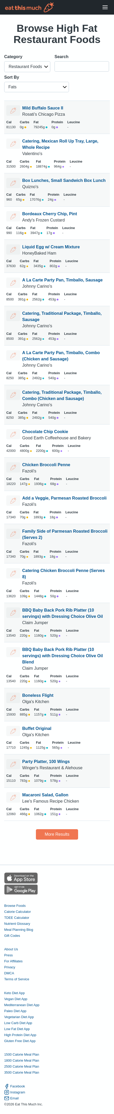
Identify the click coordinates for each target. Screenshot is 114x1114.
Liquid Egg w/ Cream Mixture (51, 247)
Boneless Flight (37, 695)
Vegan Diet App (15, 999)
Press (8, 955)
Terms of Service (16, 979)
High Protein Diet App (20, 1035)
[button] (27, 66)
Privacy (9, 967)
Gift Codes (12, 936)
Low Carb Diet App (18, 1023)
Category (13, 56)
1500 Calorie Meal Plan (21, 1054)
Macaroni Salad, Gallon (45, 795)
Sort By (11, 77)
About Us (11, 949)
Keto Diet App (14, 993)
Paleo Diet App (15, 1011)
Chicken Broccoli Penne (46, 465)
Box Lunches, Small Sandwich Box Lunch (64, 180)
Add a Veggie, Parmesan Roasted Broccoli (64, 498)
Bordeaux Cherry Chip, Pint (49, 214)
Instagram (14, 1092)
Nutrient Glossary (17, 924)
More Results (57, 834)
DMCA (9, 973)
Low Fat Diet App (17, 1029)
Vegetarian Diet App (19, 1017)
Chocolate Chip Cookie (45, 431)
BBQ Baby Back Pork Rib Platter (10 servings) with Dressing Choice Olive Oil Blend (62, 655)
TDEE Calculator (16, 918)
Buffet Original (36, 728)
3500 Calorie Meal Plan (21, 1072)
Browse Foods (15, 906)
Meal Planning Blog (18, 930)
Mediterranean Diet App (21, 1005)
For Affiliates (13, 961)
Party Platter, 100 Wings (46, 761)
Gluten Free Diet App (20, 1041)
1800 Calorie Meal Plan (21, 1060)
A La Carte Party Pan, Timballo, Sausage (62, 280)
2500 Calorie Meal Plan (21, 1066)
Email (11, 1098)
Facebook (14, 1086)
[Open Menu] (105, 7)
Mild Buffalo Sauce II (42, 108)
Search (61, 56)
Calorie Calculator (17, 912)
